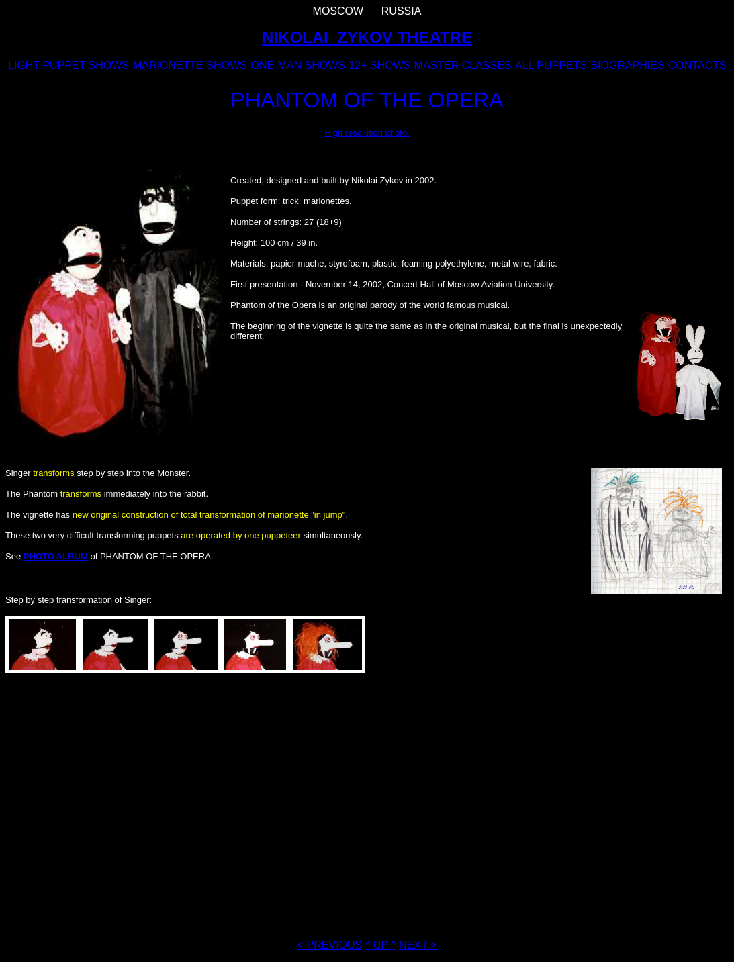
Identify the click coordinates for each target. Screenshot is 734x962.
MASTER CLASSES (463, 65)
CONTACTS (697, 65)
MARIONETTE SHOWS (190, 65)
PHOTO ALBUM (56, 556)
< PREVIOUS (329, 945)
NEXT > (418, 945)
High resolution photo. (366, 133)
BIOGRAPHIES (627, 65)
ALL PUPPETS (551, 65)
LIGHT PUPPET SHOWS (68, 65)
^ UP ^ (380, 945)
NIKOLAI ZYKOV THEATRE (367, 37)
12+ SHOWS (379, 65)
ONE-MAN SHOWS (297, 65)
